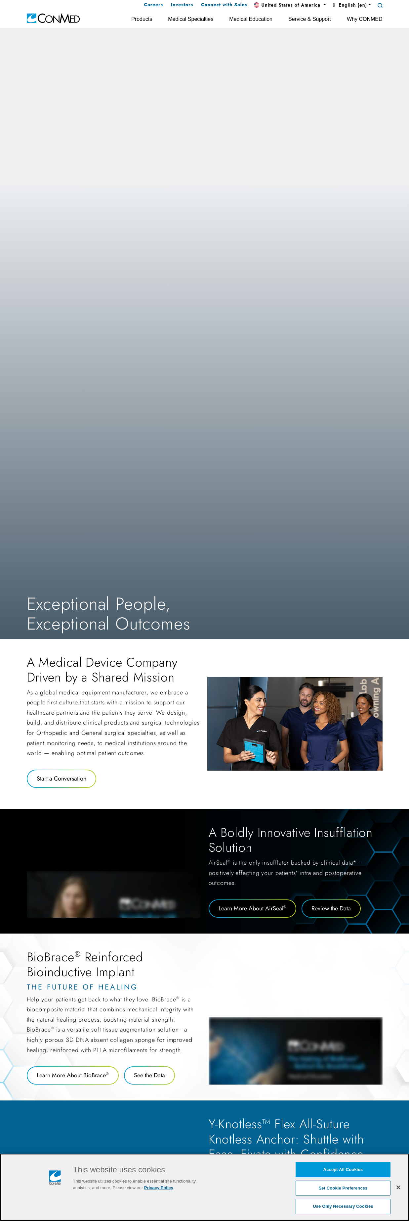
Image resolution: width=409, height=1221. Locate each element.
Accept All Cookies (343, 1169)
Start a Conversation (61, 778)
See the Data (149, 1075)
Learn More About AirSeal (252, 908)
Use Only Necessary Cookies (343, 1206)
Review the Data (331, 908)
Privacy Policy (158, 1187)
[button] (290, 5)
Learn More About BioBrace (73, 1075)
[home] (53, 18)
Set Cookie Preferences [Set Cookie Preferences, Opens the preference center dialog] (342, 1188)
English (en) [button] (349, 5)
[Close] (398, 1187)
